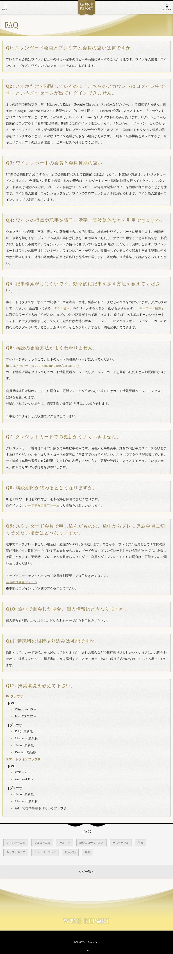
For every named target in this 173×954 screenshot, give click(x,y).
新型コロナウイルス (91, 842)
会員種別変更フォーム (21, 582)
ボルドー (64, 842)
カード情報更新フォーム (42, 505)
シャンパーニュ (15, 842)
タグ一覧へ (62, 308)
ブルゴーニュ (42, 842)
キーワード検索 (150, 308)
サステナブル (121, 842)
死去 (87, 852)
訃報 (140, 842)
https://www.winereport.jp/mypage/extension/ (43, 366)
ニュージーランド (45, 852)
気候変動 (70, 852)
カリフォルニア (15, 852)
